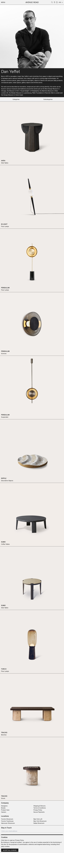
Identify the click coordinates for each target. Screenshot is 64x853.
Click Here (4, 840)
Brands (3, 808)
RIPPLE (3, 478)
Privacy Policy (37, 810)
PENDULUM (5, 288)
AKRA (3, 161)
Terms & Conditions (39, 808)
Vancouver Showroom (8, 823)
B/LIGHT (4, 224)
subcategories (48, 99)
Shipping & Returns (39, 806)
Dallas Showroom (38, 823)
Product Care (5, 810)
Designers (4, 806)
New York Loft (37, 819)
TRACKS (4, 732)
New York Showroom (40, 821)
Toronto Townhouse (7, 821)
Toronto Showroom (7, 819)
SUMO (3, 542)
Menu (3, 2)
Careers (3, 812)
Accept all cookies (9, 850)
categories (16, 99)
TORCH (3, 669)
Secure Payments (39, 812)
